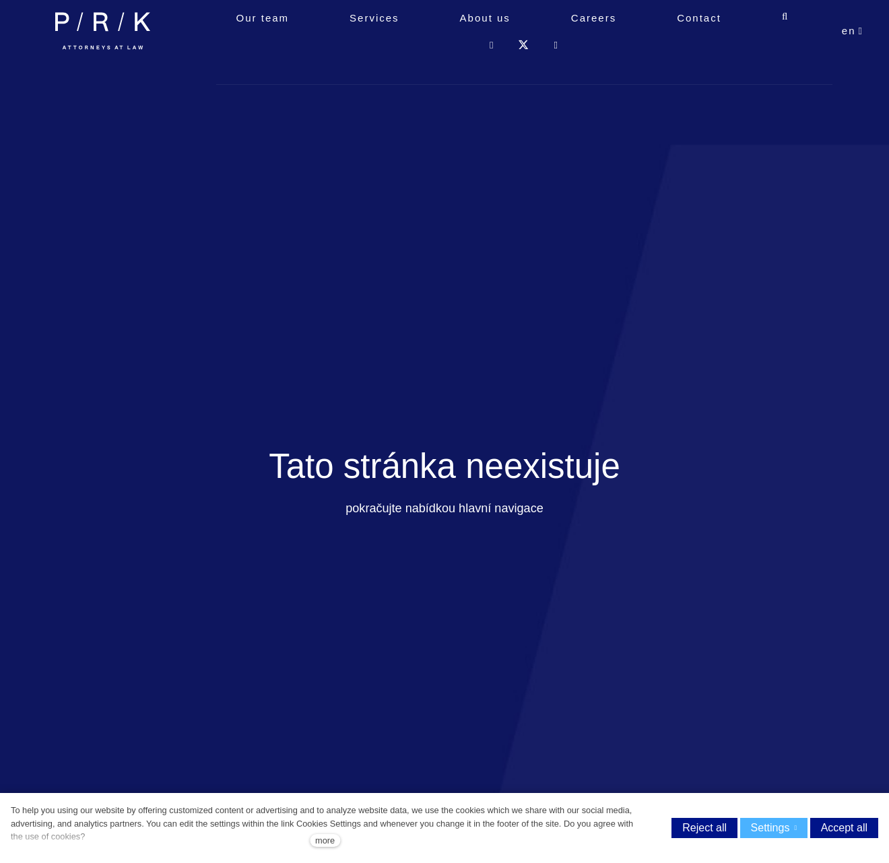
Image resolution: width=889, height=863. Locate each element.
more (325, 840)
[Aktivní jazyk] (852, 61)
